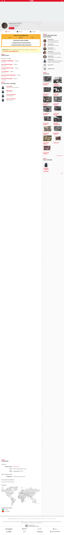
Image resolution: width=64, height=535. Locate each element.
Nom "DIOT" (50, 65)
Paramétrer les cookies (53, 521)
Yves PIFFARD (9, 86)
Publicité (21, 521)
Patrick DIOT (51, 39)
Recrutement (37, 521)
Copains (34, 31)
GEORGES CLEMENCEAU (7, 60)
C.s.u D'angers (5, 71)
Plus (62, 173)
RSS (34, 521)
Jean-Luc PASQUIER (10, 98)
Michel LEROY (9, 90)
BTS (32, 37)
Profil (8, 31)
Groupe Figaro (30, 522)
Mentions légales (24, 522)
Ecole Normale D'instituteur (8, 75)
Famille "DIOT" (51, 68)
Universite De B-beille (7, 78)
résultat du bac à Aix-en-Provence (22, 42)
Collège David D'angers (7, 68)
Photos (20, 31)
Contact (25, 521)
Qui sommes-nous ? (6, 521)
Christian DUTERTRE (11, 94)
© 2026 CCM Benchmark (38, 522)
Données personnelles (45, 521)
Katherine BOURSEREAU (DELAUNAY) (46, 170)
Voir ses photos (59, 155)
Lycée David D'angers (7, 64)
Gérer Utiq (59, 521)
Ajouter (12, 28)
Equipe (11, 521)
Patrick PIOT (50, 56)
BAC (9, 37)
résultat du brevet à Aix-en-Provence (21, 45)
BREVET (21, 37)
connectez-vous (33, 49)
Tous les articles (29, 521)
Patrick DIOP (51, 59)
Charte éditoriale (16, 521)
